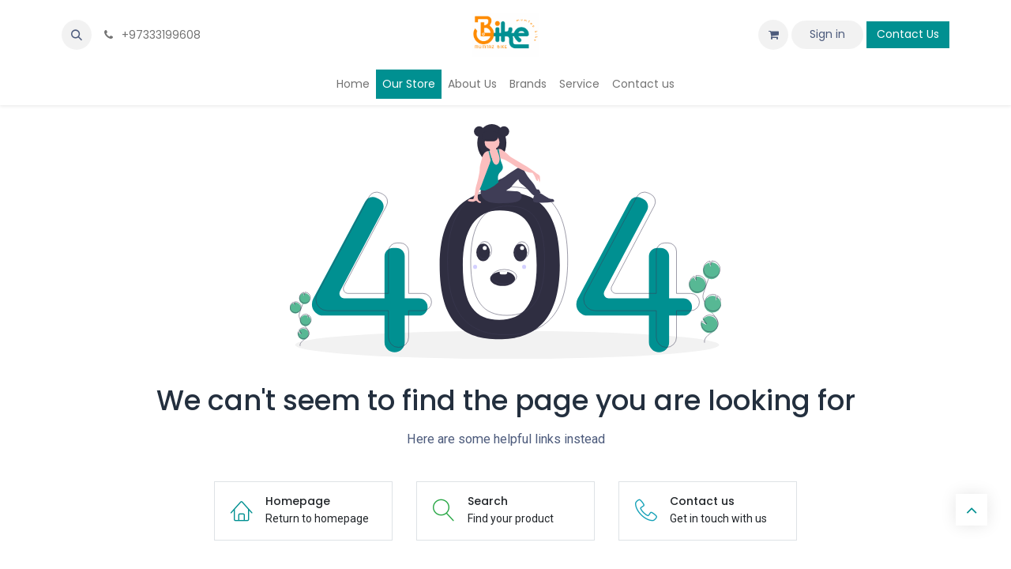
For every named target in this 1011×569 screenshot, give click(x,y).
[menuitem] (353, 84)
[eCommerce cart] (773, 35)
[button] (77, 35)
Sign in (827, 34)
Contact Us (908, 34)
